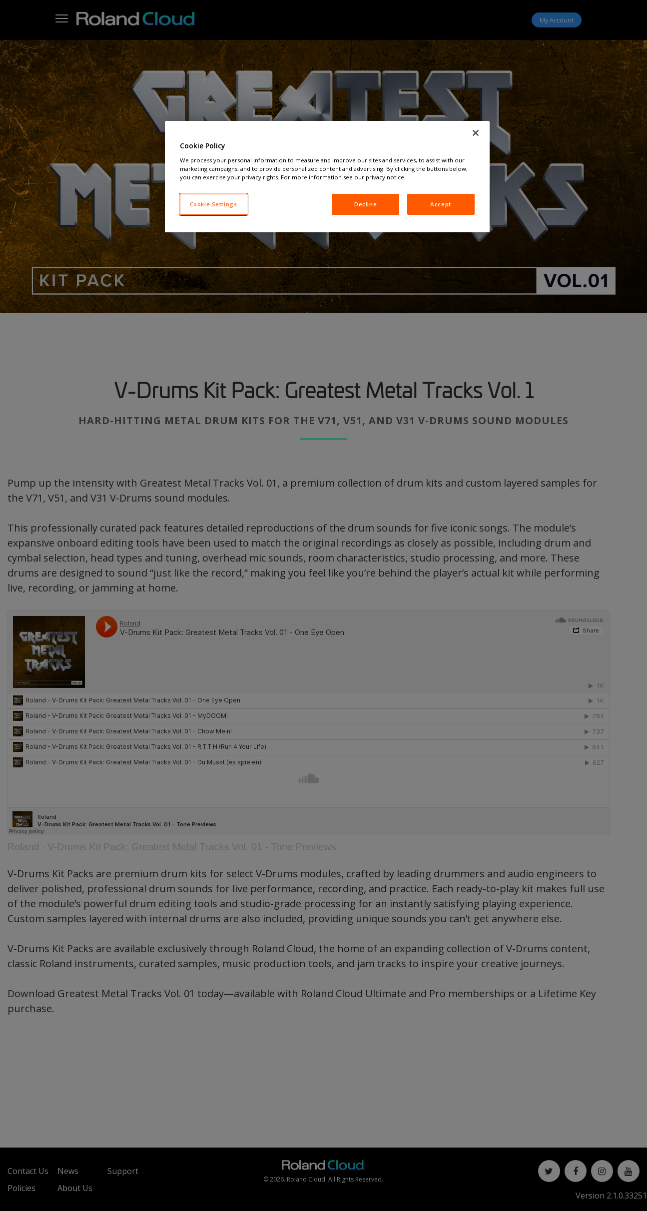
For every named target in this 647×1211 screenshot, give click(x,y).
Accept (440, 204)
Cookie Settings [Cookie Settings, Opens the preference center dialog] (213, 204)
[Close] (476, 133)
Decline (365, 204)
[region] (327, 176)
